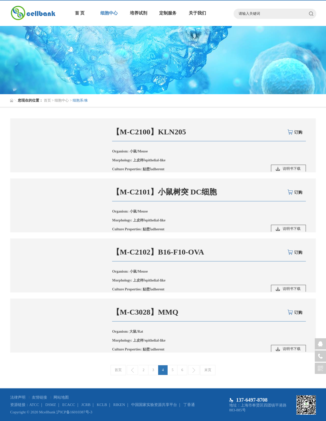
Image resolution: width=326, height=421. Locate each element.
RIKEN (119, 405)
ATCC (34, 405)
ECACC (68, 405)
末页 (207, 370)
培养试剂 (138, 13)
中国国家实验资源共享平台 (154, 405)
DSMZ (50, 405)
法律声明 (18, 397)
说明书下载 (292, 169)
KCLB (102, 405)
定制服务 (167, 13)
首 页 (80, 13)
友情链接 (40, 397)
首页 (47, 100)
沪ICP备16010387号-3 (74, 412)
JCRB (85, 405)
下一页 (193, 370)
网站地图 (61, 397)
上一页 (132, 370)
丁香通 (189, 405)
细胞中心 (109, 13)
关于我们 (197, 13)
